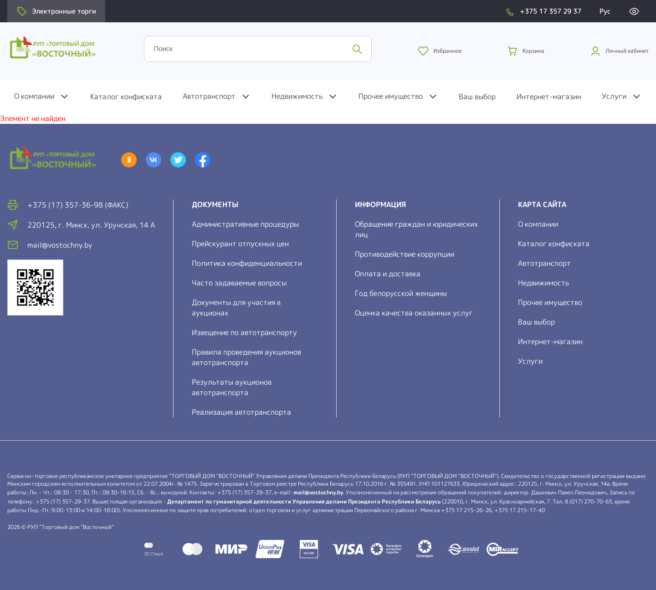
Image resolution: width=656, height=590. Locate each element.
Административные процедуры (245, 224)
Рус (605, 11)
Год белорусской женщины (401, 293)
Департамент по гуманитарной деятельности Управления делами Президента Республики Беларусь (304, 501)
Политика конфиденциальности (247, 263)
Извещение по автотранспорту (244, 332)
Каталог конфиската (126, 97)
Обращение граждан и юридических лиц (416, 229)
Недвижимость (297, 96)
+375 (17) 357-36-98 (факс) (77, 205)
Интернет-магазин (549, 97)
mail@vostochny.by (318, 492)
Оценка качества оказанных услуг (414, 313)
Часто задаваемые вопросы (239, 283)
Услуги (614, 96)
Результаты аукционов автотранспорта (232, 387)
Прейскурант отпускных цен (240, 244)
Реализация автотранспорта (241, 412)
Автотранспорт (209, 96)
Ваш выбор (477, 97)
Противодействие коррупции (404, 254)
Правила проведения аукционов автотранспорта (246, 357)
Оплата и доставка (387, 274)
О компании (34, 96)
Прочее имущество (391, 96)
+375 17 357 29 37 (550, 11)
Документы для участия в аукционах (236, 307)
